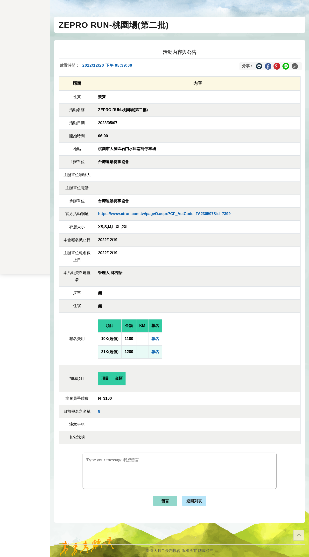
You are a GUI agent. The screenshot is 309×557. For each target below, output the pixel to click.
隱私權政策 (25, 180)
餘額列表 (25, 122)
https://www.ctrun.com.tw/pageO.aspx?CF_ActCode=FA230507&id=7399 (164, 214)
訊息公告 (25, 57)
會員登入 (25, 151)
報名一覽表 (25, 72)
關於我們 (25, 138)
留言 (165, 501)
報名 (155, 339)
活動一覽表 (25, 47)
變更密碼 (25, 92)
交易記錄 (25, 112)
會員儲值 (25, 82)
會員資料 (25, 102)
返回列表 (194, 501)
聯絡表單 (25, 187)
